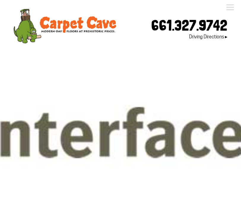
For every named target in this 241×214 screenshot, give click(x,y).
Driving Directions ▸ (208, 37)
